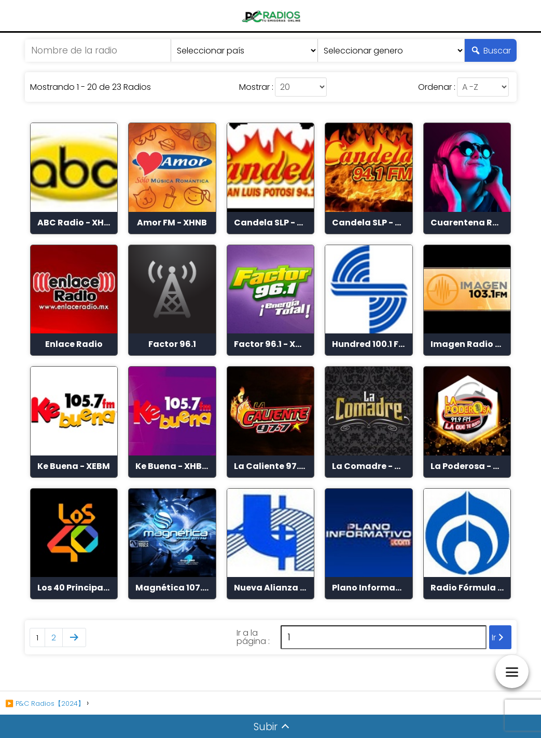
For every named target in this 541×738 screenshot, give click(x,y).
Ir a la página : (253, 637)
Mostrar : (256, 87)
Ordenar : (436, 87)
